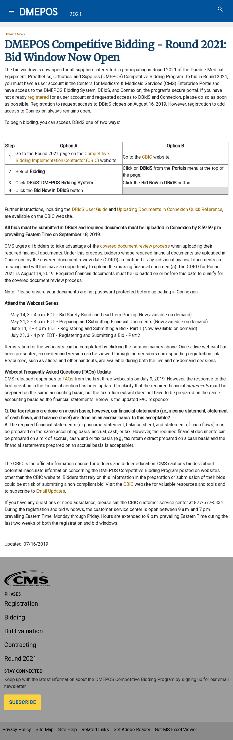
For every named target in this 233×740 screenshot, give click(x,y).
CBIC (147, 157)
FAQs (68, 379)
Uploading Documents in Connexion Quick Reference (169, 209)
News (21, 33)
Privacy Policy (16, 729)
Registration (21, 603)
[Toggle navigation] (12, 11)
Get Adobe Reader (132, 729)
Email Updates (50, 491)
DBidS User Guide (90, 209)
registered (38, 97)
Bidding (14, 617)
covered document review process (135, 246)
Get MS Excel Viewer (176, 729)
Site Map (45, 729)
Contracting (20, 644)
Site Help (67, 729)
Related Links (95, 729)
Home (9, 33)
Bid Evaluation (23, 631)
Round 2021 (20, 658)
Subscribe (22, 702)
